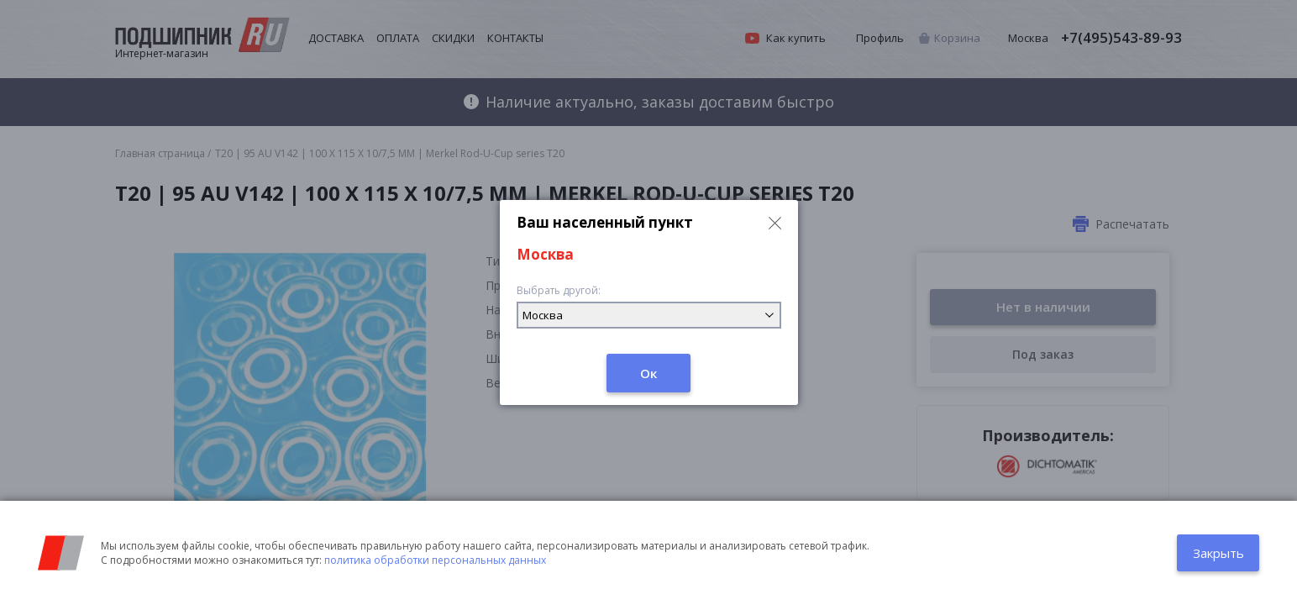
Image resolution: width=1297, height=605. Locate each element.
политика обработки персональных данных (435, 560)
